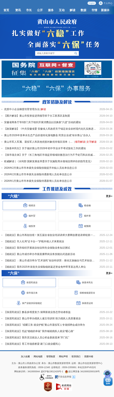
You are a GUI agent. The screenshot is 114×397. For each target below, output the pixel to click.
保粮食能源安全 (84, 293)
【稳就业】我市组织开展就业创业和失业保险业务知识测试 (37, 247)
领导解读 (80, 141)
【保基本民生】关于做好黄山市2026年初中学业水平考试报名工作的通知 (45, 148)
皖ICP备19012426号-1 (52, 371)
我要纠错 (88, 356)
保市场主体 (29, 293)
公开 (40, 10)
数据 (83, 10)
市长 (29, 10)
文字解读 (91, 141)
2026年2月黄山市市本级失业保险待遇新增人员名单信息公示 (38, 174)
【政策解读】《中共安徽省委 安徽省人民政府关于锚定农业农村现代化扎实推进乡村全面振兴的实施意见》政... (50, 128)
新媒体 (105, 10)
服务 (51, 10)
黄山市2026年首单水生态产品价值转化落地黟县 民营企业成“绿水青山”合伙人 (47, 135)
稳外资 (85, 216)
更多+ (109, 196)
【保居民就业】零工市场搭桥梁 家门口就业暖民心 (32, 344)
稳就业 (29, 205)
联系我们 (76, 356)
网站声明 (63, 356)
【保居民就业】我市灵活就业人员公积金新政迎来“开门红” (36, 337)
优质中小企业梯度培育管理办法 (22, 109)
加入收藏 (25, 356)
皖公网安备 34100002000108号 (82, 371)
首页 (6, 10)
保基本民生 (84, 282)
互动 (62, 10)
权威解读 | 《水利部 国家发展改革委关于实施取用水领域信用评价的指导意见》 (48, 161)
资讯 (18, 10)
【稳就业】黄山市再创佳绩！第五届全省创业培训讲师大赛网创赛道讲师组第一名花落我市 (50, 235)
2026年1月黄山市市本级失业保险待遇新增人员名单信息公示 (38, 181)
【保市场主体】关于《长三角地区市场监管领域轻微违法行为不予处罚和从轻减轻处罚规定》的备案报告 (50, 154)
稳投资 (29, 226)
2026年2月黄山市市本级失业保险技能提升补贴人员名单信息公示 (40, 167)
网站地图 (38, 356)
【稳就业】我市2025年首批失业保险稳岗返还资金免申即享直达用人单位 (45, 266)
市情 (94, 10)
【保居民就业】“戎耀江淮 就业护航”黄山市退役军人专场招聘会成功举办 (44, 324)
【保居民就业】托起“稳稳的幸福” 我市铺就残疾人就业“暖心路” (39, 331)
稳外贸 (29, 216)
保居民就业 (29, 282)
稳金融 (85, 205)
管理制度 (50, 356)
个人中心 (108, 3)
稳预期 (85, 226)
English (92, 3)
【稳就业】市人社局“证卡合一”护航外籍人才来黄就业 (34, 241)
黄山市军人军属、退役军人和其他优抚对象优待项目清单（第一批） (39, 141)
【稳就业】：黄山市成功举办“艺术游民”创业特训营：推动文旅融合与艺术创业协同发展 (50, 260)
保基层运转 (84, 303)
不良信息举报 (63, 376)
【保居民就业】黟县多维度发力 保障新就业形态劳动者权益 (37, 312)
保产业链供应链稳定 (29, 303)
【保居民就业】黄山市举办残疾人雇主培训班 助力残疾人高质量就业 (42, 318)
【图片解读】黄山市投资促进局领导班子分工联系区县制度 (37, 115)
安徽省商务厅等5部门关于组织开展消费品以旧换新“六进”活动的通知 (42, 122)
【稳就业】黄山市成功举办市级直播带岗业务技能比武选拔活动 (39, 254)
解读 (72, 10)
